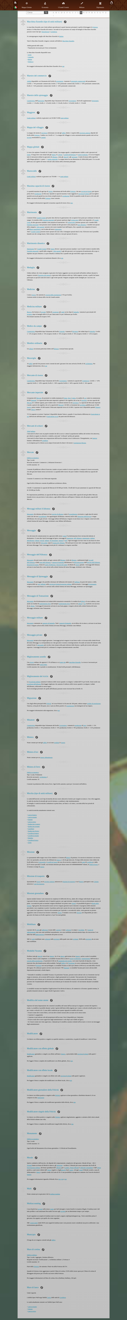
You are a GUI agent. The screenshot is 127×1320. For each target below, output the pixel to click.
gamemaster (86, 538)
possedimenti (43, 516)
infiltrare (77, 582)
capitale (43, 137)
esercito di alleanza (57, 514)
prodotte (56, 742)
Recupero (75, 331)
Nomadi (29, 1165)
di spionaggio (54, 540)
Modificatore (31, 1054)
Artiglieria (54, 32)
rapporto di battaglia (49, 623)
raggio (71, 1170)
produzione (38, 194)
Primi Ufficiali (74, 1168)
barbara (33, 431)
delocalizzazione (79, 562)
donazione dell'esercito (84, 516)
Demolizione (45, 32)
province (84, 400)
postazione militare (66, 584)
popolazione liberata (80, 443)
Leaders (67, 1168)
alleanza (56, 349)
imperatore (58, 229)
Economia (45, 5)
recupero (29, 314)
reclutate (75, 939)
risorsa (51, 191)
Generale (62, 331)
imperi (53, 249)
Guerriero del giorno (44, 275)
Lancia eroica (32, 822)
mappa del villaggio (59, 543)
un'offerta (83, 405)
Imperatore (41, 101)
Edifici (63, 963)
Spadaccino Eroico (33, 831)
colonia (89, 191)
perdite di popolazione (94, 703)
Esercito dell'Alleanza (93, 562)
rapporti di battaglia (58, 562)
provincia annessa (85, 133)
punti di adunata (83, 155)
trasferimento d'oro (45, 604)
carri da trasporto (39, 884)
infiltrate (43, 584)
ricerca (34, 295)
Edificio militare (32, 1255)
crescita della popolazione (53, 295)
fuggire (29, 1174)
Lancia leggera (32, 815)
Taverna (79, 912)
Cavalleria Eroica (33, 840)
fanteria (95, 438)
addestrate (45, 930)
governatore (59, 81)
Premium (38, 965)
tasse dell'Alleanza (45, 562)
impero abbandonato (46, 757)
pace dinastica (82, 225)
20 (111, 3)
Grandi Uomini (41, 218)
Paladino (30, 838)
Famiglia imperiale (48, 220)
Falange (30, 819)
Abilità (29, 81)
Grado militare (31, 118)
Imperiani (60, 1165)
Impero (81, 881)
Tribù (28, 431)
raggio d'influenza (50, 565)
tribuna (37, 540)
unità (62, 312)
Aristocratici (74, 220)
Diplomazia (100, 5)
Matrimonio (30, 249)
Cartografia (42, 862)
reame (29, 155)
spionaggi (74, 157)
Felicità (49, 703)
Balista (30, 59)
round (81, 1170)
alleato (31, 349)
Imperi (54, 155)
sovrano (43, 312)
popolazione (70, 706)
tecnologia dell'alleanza (34, 684)
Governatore (72, 101)
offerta (83, 601)
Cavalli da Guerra (52, 862)
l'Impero (97, 407)
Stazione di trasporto (69, 881)
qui (63, 66)
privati (42, 540)
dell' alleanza (78, 538)
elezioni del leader (61, 565)
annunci (61, 540)
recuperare (55, 312)
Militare (81, 5)
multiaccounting (55, 1194)
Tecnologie (71, 963)
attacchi (66, 157)
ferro (69, 398)
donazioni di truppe (33, 565)
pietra (74, 398)
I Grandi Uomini (63, 5)
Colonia (96, 881)
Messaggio (30, 514)
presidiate (81, 930)
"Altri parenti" (40, 227)
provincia (44, 133)
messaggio (40, 645)
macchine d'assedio (75, 662)
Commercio (85, 381)
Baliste (61, 36)
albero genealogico (35, 229)
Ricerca (29, 312)
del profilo (44, 543)
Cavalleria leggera (33, 833)
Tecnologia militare (34, 682)
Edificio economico (33, 458)
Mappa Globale (27, 5)
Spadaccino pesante (34, 826)
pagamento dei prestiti (65, 961)
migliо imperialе (53, 159)
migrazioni (41, 1097)
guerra (42, 867)
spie (39, 584)
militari (47, 540)
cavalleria (45, 440)
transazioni (70, 538)
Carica (49, 1297)
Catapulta (31, 57)
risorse (29, 407)
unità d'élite (43, 664)
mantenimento (86, 958)
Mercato (38, 398)
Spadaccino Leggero (34, 824)
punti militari (64, 118)
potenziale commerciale (78, 81)
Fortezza (95, 27)
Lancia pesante (32, 817)
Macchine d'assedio (68, 41)
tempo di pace (93, 864)
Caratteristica (31, 101)
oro (85, 398)
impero (68, 857)
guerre (77, 565)
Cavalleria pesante (33, 836)
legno (65, 398)
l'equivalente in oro (52, 416)
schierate (68, 930)
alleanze (54, 157)
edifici (64, 133)
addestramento (39, 934)
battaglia (76, 312)
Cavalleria (63, 1297)
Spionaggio (95, 101)
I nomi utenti (34, 1223)
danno (38, 1172)
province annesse (49, 881)
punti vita (63, 662)
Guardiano (31, 829)
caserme (58, 930)
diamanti (33, 400)
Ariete (29, 55)
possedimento (73, 514)
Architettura (89, 363)
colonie (60, 155)
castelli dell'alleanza (70, 155)
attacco (33, 409)
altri (66, 540)
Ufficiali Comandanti (86, 1168)
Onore (99, 1168)
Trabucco (30, 62)
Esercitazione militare (33, 1168)
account (29, 137)
